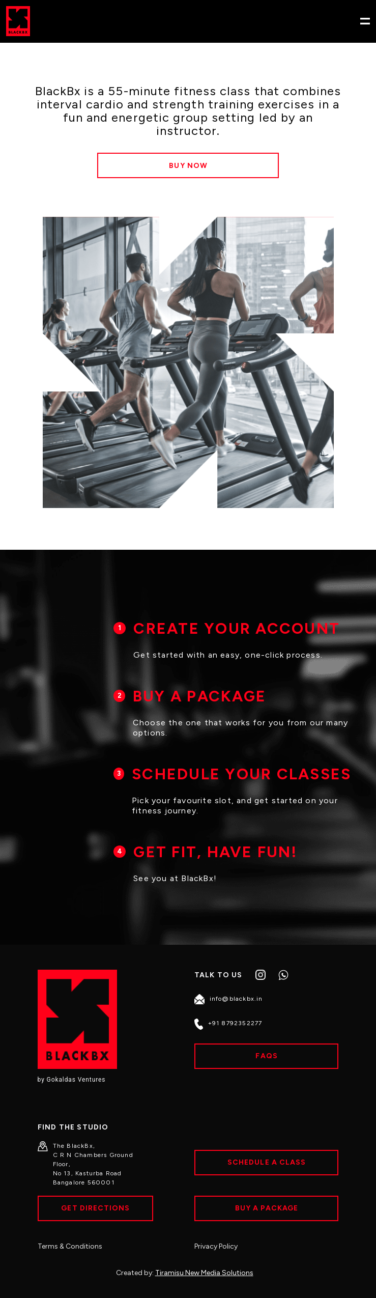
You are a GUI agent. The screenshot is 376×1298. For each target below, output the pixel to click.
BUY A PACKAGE (199, 696)
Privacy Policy (216, 1246)
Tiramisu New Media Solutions (204, 1272)
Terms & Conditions (70, 1246)
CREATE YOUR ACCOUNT (236, 628)
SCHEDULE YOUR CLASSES (241, 774)
